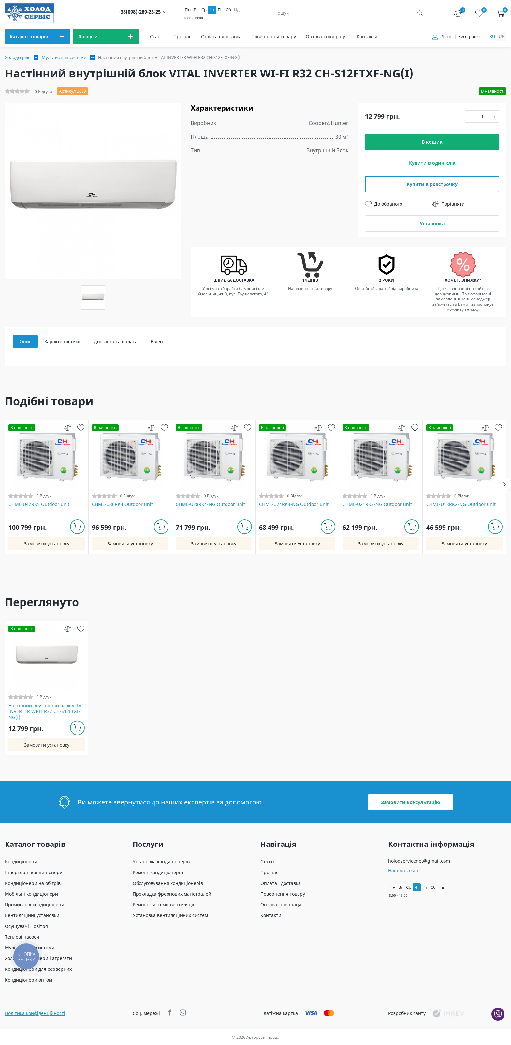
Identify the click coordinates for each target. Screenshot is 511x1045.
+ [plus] (494, 116)
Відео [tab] (157, 341)
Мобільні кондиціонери (31, 894)
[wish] (80, 427)
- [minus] (470, 116)
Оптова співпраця (326, 36)
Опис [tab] (25, 341)
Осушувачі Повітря (26, 926)
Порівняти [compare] (448, 204)
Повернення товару (273, 36)
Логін (446, 36)
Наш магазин (403, 870)
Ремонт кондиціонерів (158, 872)
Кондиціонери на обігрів (33, 883)
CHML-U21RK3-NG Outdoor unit (377, 504)
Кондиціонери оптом (28, 980)
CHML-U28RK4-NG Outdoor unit (210, 504)
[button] (504, 484)
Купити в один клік (432, 163)
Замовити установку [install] (46, 544)
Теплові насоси (22, 937)
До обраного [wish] (383, 204)
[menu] (37, 36)
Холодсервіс (17, 57)
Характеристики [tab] (62, 341)
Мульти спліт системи (64, 57)
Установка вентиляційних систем (170, 915)
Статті (157, 36)
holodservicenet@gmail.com (419, 861)
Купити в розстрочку (432, 184)
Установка (432, 223)
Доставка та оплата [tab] (116, 341)
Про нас (182, 36)
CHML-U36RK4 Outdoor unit (122, 504)
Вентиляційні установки (32, 915)
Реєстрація (469, 36)
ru (492, 36)
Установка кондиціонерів (161, 862)
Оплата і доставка (221, 36)
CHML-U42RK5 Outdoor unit (38, 504)
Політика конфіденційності (35, 1013)
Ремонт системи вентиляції (163, 904)
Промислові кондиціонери (34, 904)
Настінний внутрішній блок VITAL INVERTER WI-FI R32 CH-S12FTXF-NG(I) (46, 711)
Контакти (367, 36)
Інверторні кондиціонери (34, 872)
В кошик (432, 142)
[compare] (67, 427)
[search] (420, 13)
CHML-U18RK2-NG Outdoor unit (461, 504)
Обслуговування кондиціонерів (168, 883)
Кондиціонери (21, 862)
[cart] (500, 13)
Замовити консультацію (410, 802)
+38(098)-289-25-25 (139, 12)
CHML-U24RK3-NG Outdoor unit (293, 504)
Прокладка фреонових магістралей (172, 894)
